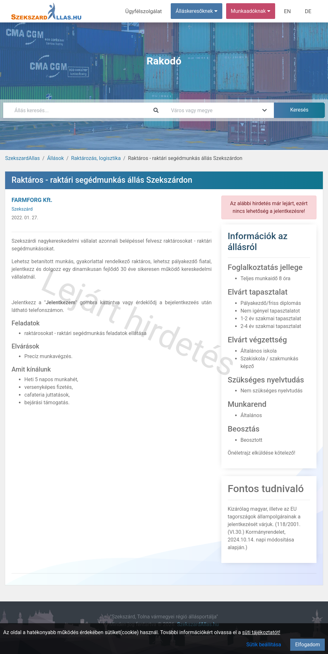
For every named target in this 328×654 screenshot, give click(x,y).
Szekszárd (22, 209)
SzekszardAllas (22, 158)
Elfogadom (307, 644)
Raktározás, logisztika (96, 158)
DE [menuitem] (308, 11)
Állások (55, 158)
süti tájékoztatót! (261, 632)
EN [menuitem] (288, 11)
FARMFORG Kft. (32, 200)
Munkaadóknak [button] (252, 11)
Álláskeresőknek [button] (198, 11)
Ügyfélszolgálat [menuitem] (146, 11)
